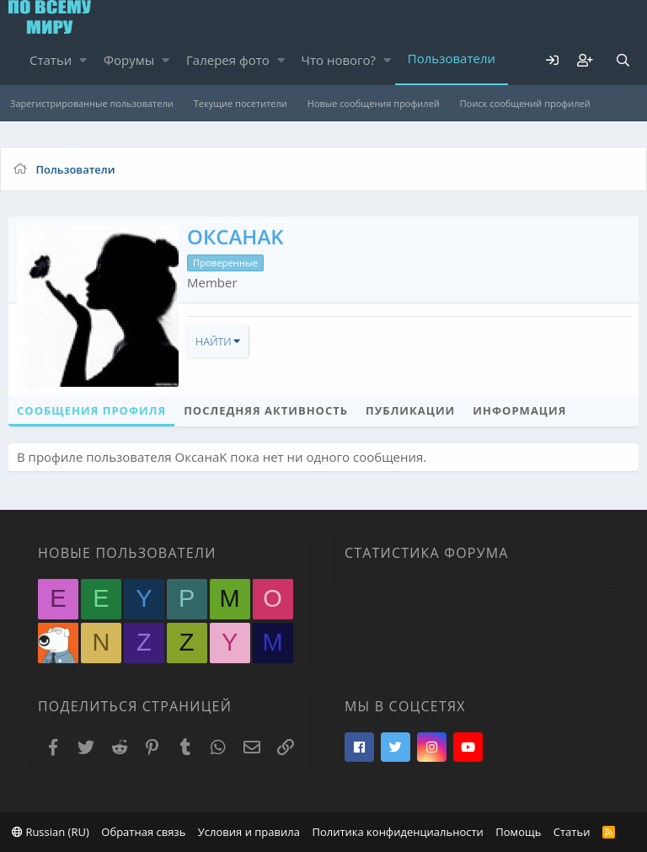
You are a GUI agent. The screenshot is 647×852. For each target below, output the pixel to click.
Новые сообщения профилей (373, 103)
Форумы (129, 59)
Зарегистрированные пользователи (92, 103)
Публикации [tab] (410, 410)
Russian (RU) (50, 831)
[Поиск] (623, 60)
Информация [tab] (519, 410)
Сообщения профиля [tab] (91, 410)
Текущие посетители (240, 103)
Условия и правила (249, 831)
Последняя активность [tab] (266, 410)
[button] (83, 60)
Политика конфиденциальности (397, 831)
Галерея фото (228, 59)
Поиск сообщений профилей (525, 103)
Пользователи (451, 58)
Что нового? (339, 59)
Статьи (50, 59)
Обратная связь (143, 831)
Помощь (518, 831)
